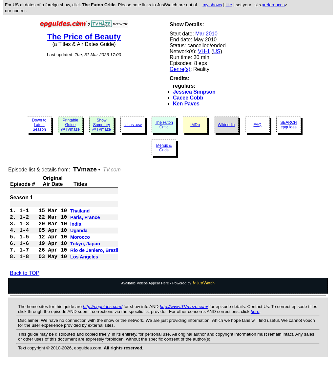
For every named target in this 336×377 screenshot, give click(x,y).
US (216, 51)
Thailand (80, 212)
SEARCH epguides (288, 124)
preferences (273, 4)
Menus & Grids (164, 147)
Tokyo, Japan (85, 252)
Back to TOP (24, 285)
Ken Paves (186, 103)
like (229, 4)
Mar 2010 (206, 33)
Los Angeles (84, 268)
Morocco (80, 244)
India (75, 228)
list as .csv (133, 124)
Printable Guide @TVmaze (70, 125)
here (255, 323)
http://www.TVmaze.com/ (184, 318)
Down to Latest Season (39, 125)
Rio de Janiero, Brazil (94, 260)
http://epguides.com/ (102, 318)
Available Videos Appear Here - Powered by (168, 295)
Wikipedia (226, 124)
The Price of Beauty (84, 36)
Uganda (79, 236)
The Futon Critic (164, 124)
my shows (212, 4)
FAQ (257, 124)
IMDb (195, 124)
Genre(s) (180, 69)
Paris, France (85, 220)
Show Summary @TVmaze (101, 125)
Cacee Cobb (188, 97)
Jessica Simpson (194, 92)
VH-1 (204, 51)
